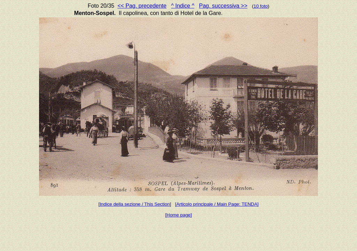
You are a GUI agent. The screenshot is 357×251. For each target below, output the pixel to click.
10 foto (260, 6)
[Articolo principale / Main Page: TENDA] (217, 204)
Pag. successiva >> (223, 6)
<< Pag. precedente (142, 6)
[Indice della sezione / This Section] (134, 204)
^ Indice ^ (183, 6)
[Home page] (178, 215)
